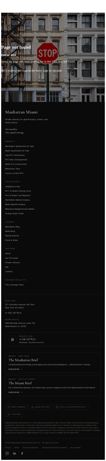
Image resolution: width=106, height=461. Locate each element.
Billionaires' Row (12, 169)
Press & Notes (11, 240)
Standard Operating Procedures (54, 448)
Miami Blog (10, 231)
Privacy (8, 448)
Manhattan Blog (12, 227)
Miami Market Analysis (15, 204)
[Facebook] (22, 453)
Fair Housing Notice (30, 448)
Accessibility (75, 448)
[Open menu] (100, 5)
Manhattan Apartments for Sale (19, 146)
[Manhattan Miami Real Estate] (16, 4)
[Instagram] (7, 453)
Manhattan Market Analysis (17, 200)
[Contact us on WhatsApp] (53, 339)
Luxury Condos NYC (14, 173)
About (8, 253)
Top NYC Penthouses (15, 155)
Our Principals (11, 258)
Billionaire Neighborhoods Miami (19, 209)
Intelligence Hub (12, 186)
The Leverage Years (14, 285)
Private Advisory (12, 262)
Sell (6, 267)
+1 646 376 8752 (13, 312)
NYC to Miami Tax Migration (17, 195)
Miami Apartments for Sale (17, 150)
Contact (8, 271)
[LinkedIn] (14, 453)
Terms (16, 448)
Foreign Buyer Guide (14, 213)
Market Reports (12, 235)
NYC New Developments (16, 159)
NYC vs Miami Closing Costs (18, 191)
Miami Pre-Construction (16, 164)
